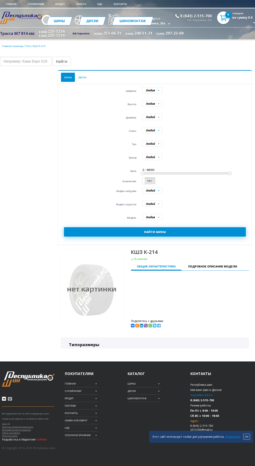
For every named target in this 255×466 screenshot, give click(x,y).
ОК (247, 437)
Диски (82, 77)
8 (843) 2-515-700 (196, 16)
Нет (149, 181)
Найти (61, 61)
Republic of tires (28, 379)
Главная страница (12, 46)
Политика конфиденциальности (17, 427)
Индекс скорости (126, 204)
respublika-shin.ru (201, 395)
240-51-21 (138, 33)
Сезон (132, 131)
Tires (28, 46)
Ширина (131, 91)
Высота (132, 104)
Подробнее (232, 437)
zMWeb (42, 439)
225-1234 (52, 31)
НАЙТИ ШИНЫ (155, 232)
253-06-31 (107, 33)
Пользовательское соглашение (16, 430)
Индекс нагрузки (126, 191)
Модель (131, 217)
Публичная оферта (11, 433)
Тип (134, 144)
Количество (129, 181)
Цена (133, 171)
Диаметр (131, 117)
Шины (68, 77)
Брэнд (132, 157)
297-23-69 (169, 33)
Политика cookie (10, 436)
